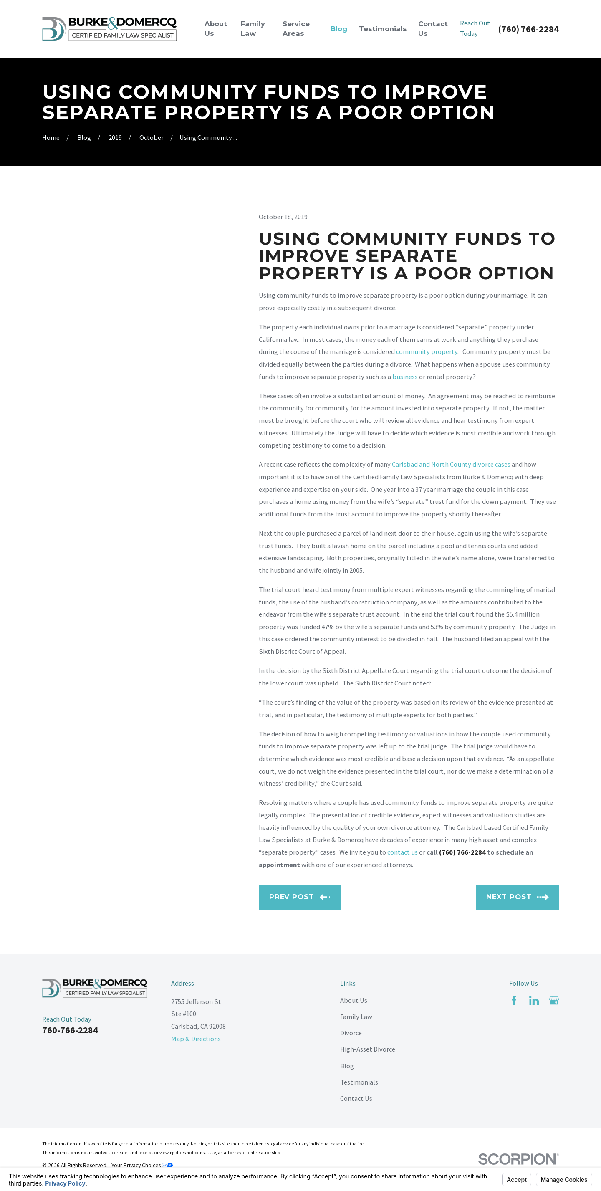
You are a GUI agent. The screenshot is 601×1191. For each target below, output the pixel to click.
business (405, 376)
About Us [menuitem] (216, 29)
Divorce (351, 1033)
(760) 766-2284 (528, 28)
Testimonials (359, 1082)
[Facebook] (514, 1000)
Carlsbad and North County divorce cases (451, 464)
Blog (347, 1066)
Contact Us (356, 1098)
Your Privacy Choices (142, 1165)
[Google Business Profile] (554, 1000)
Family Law (356, 1016)
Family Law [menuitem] (253, 29)
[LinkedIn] (534, 1000)
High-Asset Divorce (367, 1049)
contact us (402, 852)
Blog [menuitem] (339, 29)
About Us (353, 1000)
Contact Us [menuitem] (433, 29)
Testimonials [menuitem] (383, 29)
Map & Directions (196, 1038)
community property (426, 351)
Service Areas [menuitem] (296, 29)
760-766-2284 (70, 1030)
